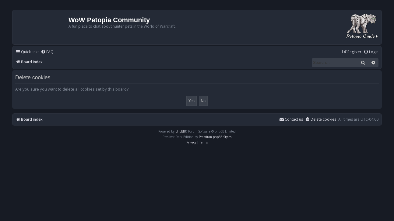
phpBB (180, 131)
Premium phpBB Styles (215, 137)
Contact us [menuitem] (291, 119)
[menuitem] (47, 52)
